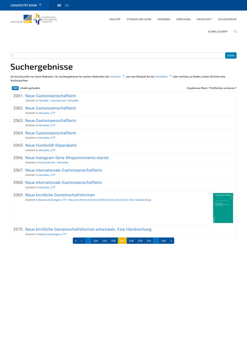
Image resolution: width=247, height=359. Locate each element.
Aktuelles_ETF (46, 113)
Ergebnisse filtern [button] (197, 88)
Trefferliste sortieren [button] (222, 88)
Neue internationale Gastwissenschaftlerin (63, 170)
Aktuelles (73, 100)
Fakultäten (163, 76)
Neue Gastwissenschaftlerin (50, 95)
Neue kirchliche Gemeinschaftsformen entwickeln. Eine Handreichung (110, 199)
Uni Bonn (117, 76)
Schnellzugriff (218, 31)
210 (149, 240)
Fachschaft (204, 19)
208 (131, 240)
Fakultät (115, 19)
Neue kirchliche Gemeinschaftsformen (60, 195)
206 (113, 240)
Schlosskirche (227, 19)
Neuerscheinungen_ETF (52, 199)
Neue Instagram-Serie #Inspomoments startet (67, 157)
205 (104, 240)
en (67, 5)
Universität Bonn (26, 5)
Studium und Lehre (139, 19)
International (57, 100)
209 (140, 240)
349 (163, 240)
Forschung (183, 19)
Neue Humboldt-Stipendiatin (51, 145)
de (59, 5)
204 (95, 240)
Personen (164, 19)
